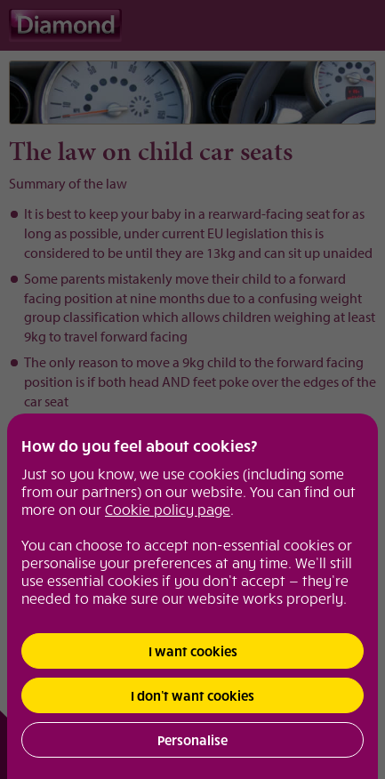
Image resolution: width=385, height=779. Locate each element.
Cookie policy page (167, 509)
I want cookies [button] (192, 651)
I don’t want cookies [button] (192, 695)
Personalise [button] (192, 740)
